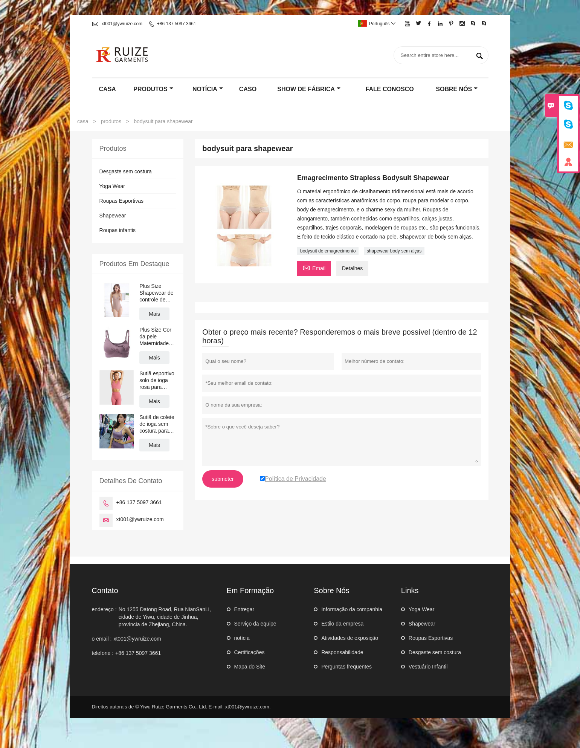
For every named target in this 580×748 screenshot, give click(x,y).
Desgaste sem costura (125, 171)
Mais (154, 314)
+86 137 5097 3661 (176, 23)
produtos (153, 89)
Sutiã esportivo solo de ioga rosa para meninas (156, 380)
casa (107, 89)
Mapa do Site (250, 667)
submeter (223, 479)
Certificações (249, 652)
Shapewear (112, 216)
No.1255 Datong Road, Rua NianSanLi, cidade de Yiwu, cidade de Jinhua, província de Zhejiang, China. (165, 616)
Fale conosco (390, 89)
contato (105, 590)
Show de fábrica (308, 89)
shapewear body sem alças (394, 251)
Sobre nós (457, 89)
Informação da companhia (351, 609)
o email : (102, 639)
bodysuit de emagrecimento (328, 251)
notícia (207, 89)
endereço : (104, 609)
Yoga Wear (112, 186)
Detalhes (352, 268)
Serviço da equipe (255, 624)
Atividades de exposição (349, 638)
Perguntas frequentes (346, 667)
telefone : (103, 653)
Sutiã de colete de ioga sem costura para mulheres (156, 424)
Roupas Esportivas (121, 201)
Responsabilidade (342, 652)
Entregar (244, 609)
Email (314, 267)
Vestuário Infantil (428, 667)
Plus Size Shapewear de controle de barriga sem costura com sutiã (156, 293)
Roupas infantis (117, 230)
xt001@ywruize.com (122, 23)
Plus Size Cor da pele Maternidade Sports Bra (155, 337)
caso (247, 89)
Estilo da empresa (342, 624)
